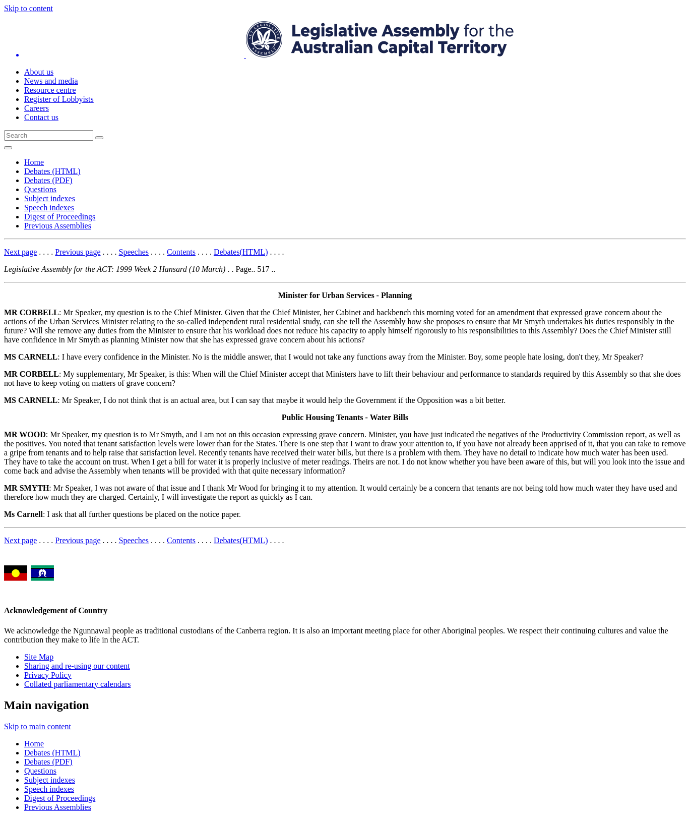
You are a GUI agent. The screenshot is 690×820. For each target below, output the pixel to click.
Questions (40, 189)
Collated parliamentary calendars (77, 684)
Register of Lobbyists (59, 99)
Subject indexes (49, 198)
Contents (181, 252)
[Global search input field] (48, 135)
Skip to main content (37, 726)
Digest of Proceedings (59, 216)
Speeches (134, 252)
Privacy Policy (48, 675)
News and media (51, 81)
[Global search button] (99, 137)
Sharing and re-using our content (77, 666)
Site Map (38, 657)
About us (38, 72)
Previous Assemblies (57, 225)
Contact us (41, 117)
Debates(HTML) (241, 252)
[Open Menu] (8, 147)
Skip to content (28, 8)
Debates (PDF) (48, 180)
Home (34, 162)
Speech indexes (49, 207)
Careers (36, 108)
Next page (20, 252)
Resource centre (50, 90)
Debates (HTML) (52, 171)
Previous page (77, 252)
